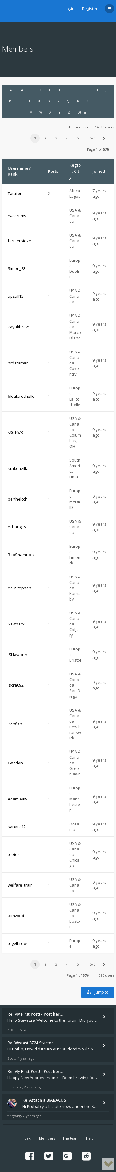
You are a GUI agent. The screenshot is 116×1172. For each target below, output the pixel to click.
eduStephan (19, 588)
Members (47, 1138)
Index (26, 1138)
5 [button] (78, 138)
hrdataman (18, 363)
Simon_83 (17, 268)
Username (18, 168)
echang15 (17, 527)
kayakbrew (18, 327)
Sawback (16, 624)
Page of (98, 149)
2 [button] (45, 138)
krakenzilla (18, 468)
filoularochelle (21, 396)
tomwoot (16, 915)
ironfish (15, 724)
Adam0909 (17, 799)
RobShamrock (21, 554)
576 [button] (92, 138)
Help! (90, 1138)
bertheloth (18, 499)
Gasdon (15, 763)
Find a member (75, 127)
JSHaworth (17, 654)
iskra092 (16, 685)
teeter (13, 854)
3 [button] (56, 138)
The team (70, 1138)
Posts (53, 171)
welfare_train (20, 885)
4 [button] (67, 138)
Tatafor (15, 193)
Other (81, 112)
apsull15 (16, 296)
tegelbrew (17, 943)
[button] (104, 138)
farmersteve (19, 240)
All (12, 90)
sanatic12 (17, 826)
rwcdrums (17, 215)
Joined (98, 171)
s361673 (15, 432)
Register (89, 8)
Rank (12, 174)
